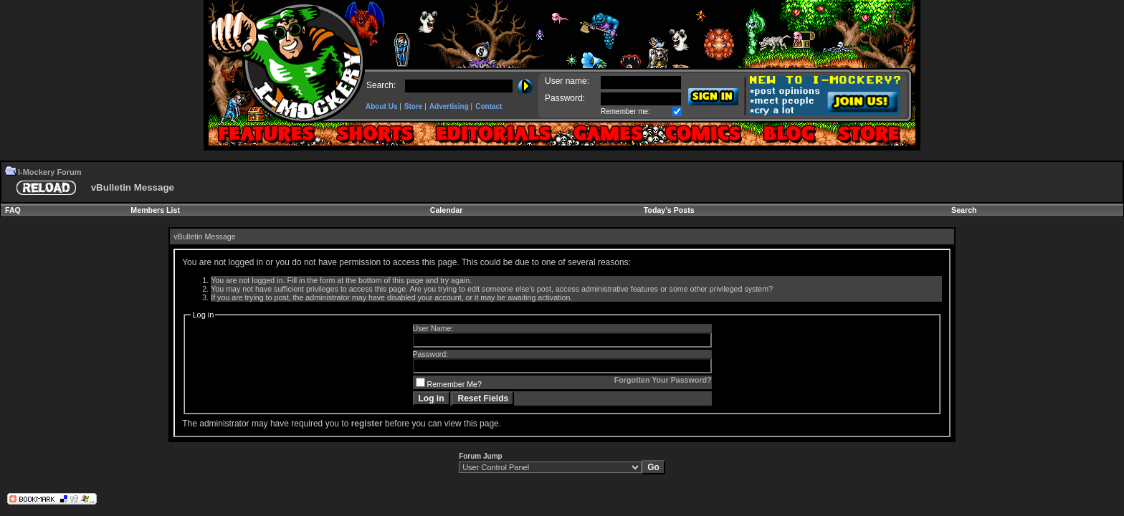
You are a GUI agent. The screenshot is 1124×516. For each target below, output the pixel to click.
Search (964, 210)
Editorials (492, 134)
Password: (565, 98)
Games (607, 134)
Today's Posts (669, 210)
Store (413, 106)
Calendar (446, 210)
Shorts (374, 134)
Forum (870, 134)
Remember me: (625, 111)
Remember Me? (449, 384)
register (367, 424)
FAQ (13, 210)
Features (267, 134)
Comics (702, 134)
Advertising (449, 106)
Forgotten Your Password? (663, 380)
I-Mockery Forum (50, 172)
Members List (155, 210)
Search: (381, 85)
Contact (488, 106)
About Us (381, 106)
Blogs (788, 134)
